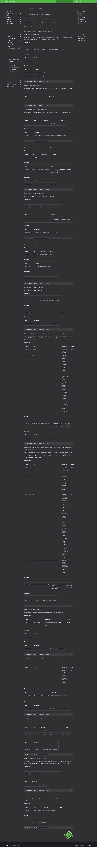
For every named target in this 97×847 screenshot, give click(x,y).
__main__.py (10, 27)
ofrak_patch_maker (14, 84)
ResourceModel (30, 36)
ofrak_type (14, 80)
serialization (15, 78)
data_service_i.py (12, 57)
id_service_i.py (12, 65)
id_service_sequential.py (14, 67)
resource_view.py (11, 44)
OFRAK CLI (8, 15)
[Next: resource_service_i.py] (70, 839)
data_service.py (12, 55)
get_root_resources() (82, 17)
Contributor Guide (13, 21)
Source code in (38, 80)
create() (79, 15)
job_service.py (12, 71)
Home (7, 9)
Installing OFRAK (13, 13)
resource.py (10, 42)
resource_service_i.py (13, 76)
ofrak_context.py (11, 38)
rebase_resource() (81, 36)
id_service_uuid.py (13, 69)
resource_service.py (13, 75)
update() (79, 32)
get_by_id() (80, 25)
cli (14, 29)
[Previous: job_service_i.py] (26, 839)
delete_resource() (81, 38)
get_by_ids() (80, 23)
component (14, 31)
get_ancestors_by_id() (82, 29)
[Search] (64, 1)
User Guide (13, 19)
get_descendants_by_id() (83, 30)
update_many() (81, 34)
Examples (13, 17)
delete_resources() (82, 40)
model (14, 36)
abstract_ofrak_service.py (14, 48)
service (14, 46)
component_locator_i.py (14, 53)
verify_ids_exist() (81, 19)
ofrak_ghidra (14, 86)
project (14, 40)
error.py (10, 63)
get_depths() (80, 27)
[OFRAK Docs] (7, 1)
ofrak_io (14, 82)
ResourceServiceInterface (44, 31)
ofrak (14, 25)
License (7, 88)
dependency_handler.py (14, 59)
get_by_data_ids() (82, 21)
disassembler (15, 61)
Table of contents (80, 7)
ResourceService (80, 13)
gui (14, 34)
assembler (15, 50)
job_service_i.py (12, 73)
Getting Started (9, 11)
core (14, 32)
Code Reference (13, 23)
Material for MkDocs (14, 845)
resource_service (79, 9)
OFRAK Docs (9, 7)
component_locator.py (14, 52)
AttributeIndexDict (81, 11)
